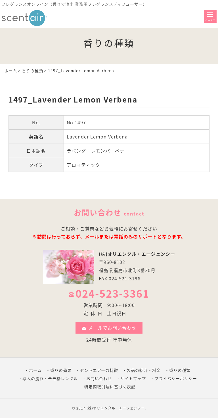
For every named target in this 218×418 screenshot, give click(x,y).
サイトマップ (133, 378)
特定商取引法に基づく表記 (109, 386)
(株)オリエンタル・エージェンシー (137, 253)
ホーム (10, 70)
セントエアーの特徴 (99, 370)
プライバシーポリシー (175, 378)
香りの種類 (32, 70)
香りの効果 (61, 370)
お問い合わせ (99, 378)
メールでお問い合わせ (109, 327)
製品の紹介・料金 (144, 370)
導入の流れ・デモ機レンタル (50, 378)
